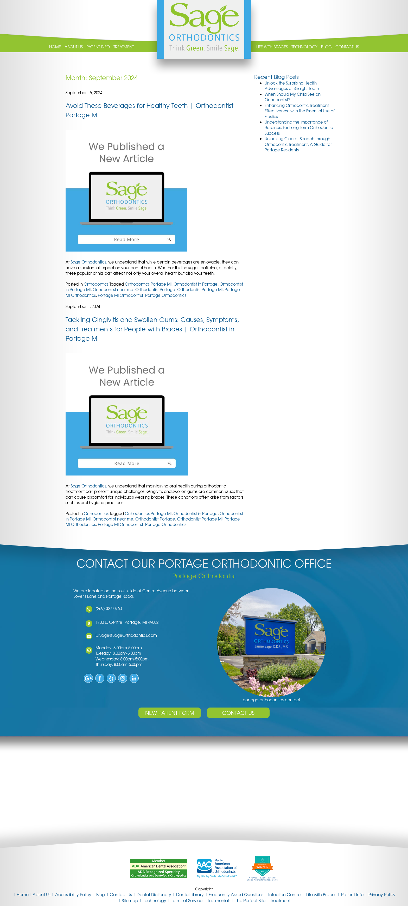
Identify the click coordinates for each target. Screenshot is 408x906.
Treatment (123, 47)
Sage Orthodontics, (89, 262)
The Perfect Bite (250, 900)
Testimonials (218, 900)
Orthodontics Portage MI (148, 284)
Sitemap (130, 900)
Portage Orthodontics (165, 295)
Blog (326, 47)
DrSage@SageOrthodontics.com (120, 635)
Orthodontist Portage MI (199, 289)
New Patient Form (169, 712)
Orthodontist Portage (155, 289)
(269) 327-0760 (103, 608)
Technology (304, 47)
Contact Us (347, 47)
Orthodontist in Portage (196, 284)
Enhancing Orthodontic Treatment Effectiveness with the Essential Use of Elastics (300, 110)
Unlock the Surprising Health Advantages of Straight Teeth (292, 85)
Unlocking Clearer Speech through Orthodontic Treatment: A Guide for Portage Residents (298, 144)
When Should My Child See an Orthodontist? (293, 96)
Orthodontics (96, 284)
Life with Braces (272, 47)
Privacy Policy (382, 894)
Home (55, 47)
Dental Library (190, 894)
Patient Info (98, 47)
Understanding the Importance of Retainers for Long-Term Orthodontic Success (299, 127)
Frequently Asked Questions (236, 894)
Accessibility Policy (73, 894)
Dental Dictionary (154, 894)
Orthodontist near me (113, 289)
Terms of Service (186, 900)
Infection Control (284, 894)
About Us (74, 47)
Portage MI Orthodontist (120, 295)
